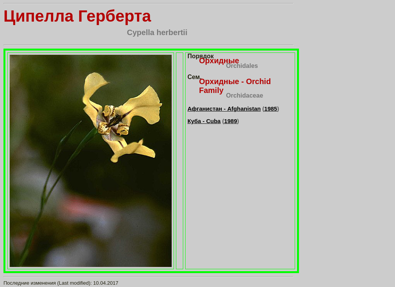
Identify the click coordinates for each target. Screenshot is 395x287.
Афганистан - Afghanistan (224, 108)
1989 (230, 121)
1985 (270, 108)
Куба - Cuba (204, 121)
